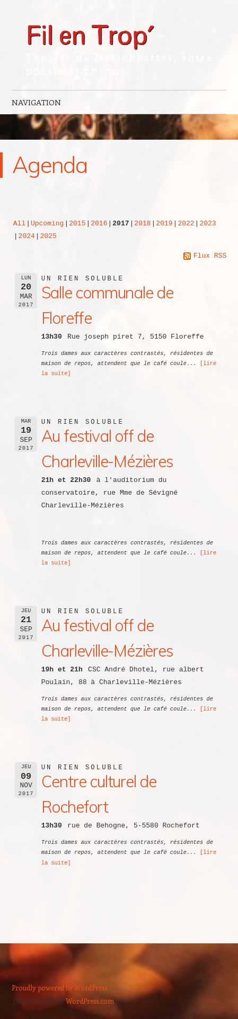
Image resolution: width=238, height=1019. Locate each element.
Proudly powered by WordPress (59, 986)
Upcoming (47, 223)
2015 (77, 223)
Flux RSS (204, 255)
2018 (142, 223)
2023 (207, 223)
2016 (99, 223)
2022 (186, 223)
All (19, 223)
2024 (27, 235)
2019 (164, 223)
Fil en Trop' (89, 33)
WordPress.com (90, 999)
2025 (48, 235)
